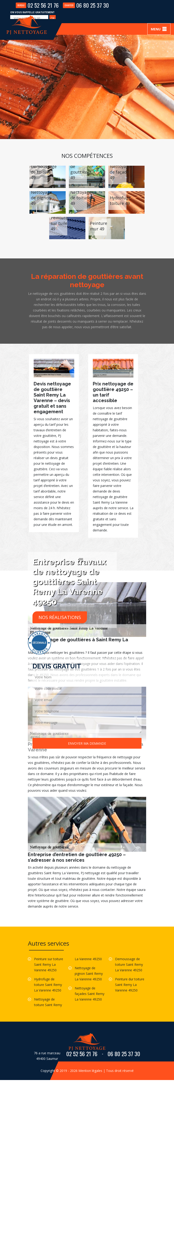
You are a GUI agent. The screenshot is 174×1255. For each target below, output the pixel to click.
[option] (54, 443)
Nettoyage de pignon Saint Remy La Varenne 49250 (89, 973)
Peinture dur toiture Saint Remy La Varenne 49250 (129, 984)
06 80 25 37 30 (86, 5)
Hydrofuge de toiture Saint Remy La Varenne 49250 (48, 984)
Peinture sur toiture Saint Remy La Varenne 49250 (48, 964)
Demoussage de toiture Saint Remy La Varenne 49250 (129, 964)
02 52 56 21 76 (37, 5)
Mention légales (90, 1070)
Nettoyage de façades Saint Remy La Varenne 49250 (89, 993)
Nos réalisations (60, 617)
